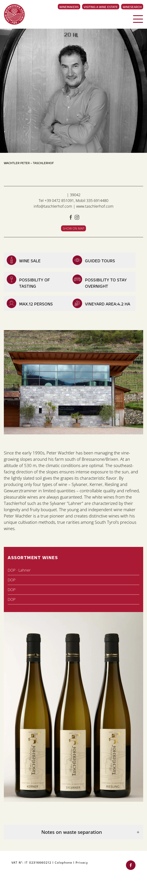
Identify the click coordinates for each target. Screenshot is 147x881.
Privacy (82, 862)
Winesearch (132, 7)
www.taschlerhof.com (95, 206)
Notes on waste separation (71, 832)
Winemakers (69, 7)
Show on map (73, 228)
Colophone (63, 862)
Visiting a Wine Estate (101, 7)
